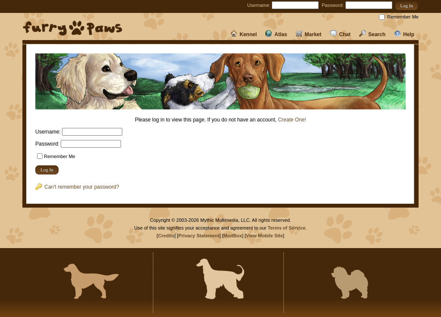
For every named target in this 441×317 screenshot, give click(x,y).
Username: (258, 5)
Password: (333, 5)
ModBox (233, 235)
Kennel (243, 34)
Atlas (276, 34)
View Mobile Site (264, 235)
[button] (406, 5)
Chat (340, 34)
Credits (166, 235)
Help (404, 34)
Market (309, 34)
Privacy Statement (198, 235)
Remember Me (403, 16)
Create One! (292, 120)
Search (372, 34)
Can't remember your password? (77, 187)
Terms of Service (287, 227)
